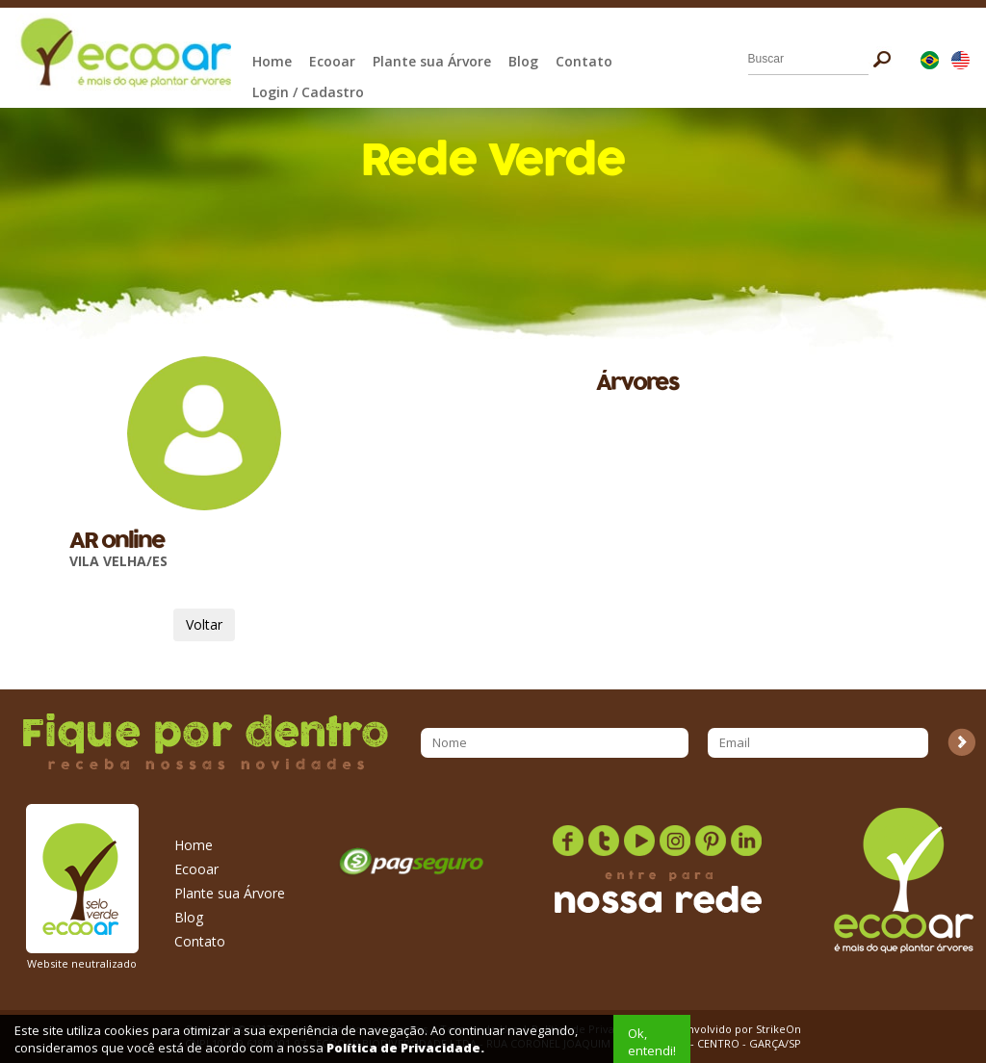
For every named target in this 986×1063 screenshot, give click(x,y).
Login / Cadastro (308, 92)
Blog (523, 61)
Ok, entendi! (652, 1041)
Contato (584, 61)
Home (272, 61)
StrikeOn (778, 1029)
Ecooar (332, 61)
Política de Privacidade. (405, 1047)
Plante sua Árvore (432, 61)
